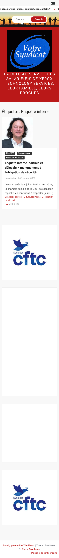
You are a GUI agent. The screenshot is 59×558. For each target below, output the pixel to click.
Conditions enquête (13, 197)
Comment (14, 204)
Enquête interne (33, 197)
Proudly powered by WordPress (18, 545)
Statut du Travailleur (14, 158)
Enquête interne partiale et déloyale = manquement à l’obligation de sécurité (24, 168)
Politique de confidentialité (44, 553)
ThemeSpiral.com (31, 549)
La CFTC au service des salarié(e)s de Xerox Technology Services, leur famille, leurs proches (29, 83)
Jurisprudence (24, 153)
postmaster (10, 178)
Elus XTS (10, 153)
